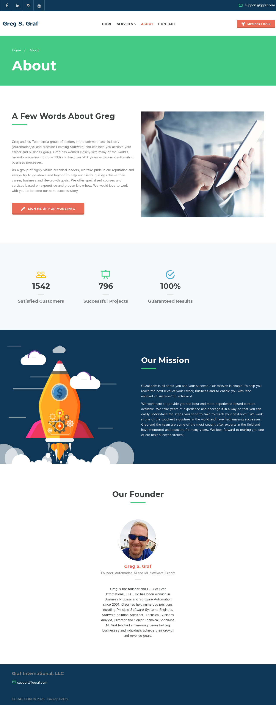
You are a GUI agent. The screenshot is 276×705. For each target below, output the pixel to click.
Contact (167, 24)
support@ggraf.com (260, 5)
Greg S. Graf (138, 566)
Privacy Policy (57, 699)
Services (125, 24)
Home (107, 24)
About (147, 24)
